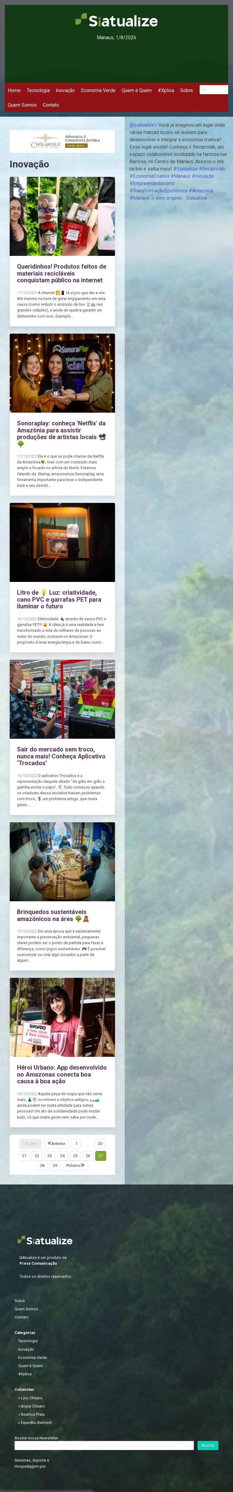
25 (75, 1155)
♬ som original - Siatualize (179, 198)
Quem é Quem (137, 90)
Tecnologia (38, 90)
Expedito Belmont (36, 1422)
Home (14, 90)
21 (24, 1155)
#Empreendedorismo (152, 183)
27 (101, 1155)
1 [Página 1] (77, 1143)
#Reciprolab (212, 169)
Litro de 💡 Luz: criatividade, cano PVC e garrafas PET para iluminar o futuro (59, 599)
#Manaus (181, 176)
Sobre (186, 90)
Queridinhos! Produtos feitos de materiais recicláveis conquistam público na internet (61, 273)
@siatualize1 (143, 125)
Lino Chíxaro (31, 1398)
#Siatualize (185, 169)
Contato (51, 105)
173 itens (30, 1143)
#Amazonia (201, 191)
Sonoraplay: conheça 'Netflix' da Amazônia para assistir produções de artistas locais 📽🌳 (61, 434)
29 (55, 1165)
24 (62, 1155)
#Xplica (166, 90)
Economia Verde (98, 90)
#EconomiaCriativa (149, 176)
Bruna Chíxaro (33, 1406)
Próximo (75, 1165)
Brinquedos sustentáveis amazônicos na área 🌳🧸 (53, 915)
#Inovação (203, 176)
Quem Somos (22, 105)
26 (88, 1155)
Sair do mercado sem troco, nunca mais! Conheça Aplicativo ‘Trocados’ (61, 756)
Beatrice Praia (33, 1414)
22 (37, 1155)
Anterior (57, 1143)
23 (50, 1155)
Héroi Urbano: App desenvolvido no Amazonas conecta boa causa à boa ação (62, 1074)
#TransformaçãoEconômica (158, 191)
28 (42, 1165)
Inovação (65, 90)
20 (100, 1143)
